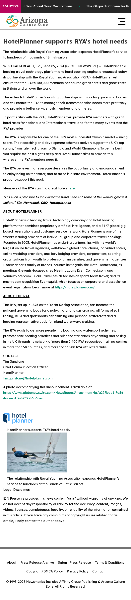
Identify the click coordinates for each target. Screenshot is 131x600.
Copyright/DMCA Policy (44, 571)
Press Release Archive (37, 562)
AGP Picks (10, 6)
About (11, 562)
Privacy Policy (77, 571)
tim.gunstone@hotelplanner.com (27, 378)
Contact (98, 571)
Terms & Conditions (109, 562)
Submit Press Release (74, 562)
